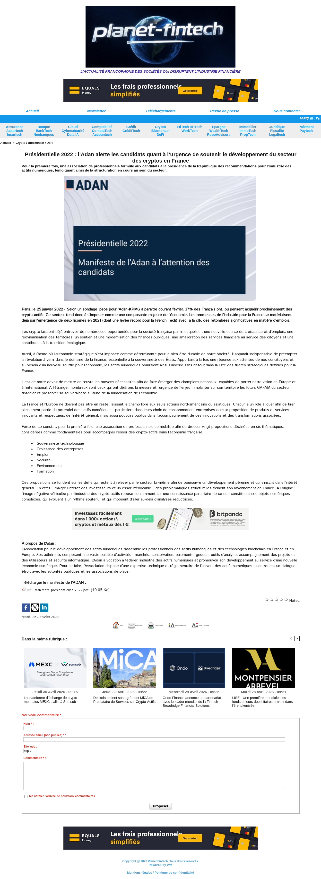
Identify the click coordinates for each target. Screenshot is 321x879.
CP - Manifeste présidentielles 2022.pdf (61, 589)
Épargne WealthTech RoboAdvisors (218, 131)
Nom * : (28, 722)
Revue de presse (224, 111)
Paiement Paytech (306, 129)
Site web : (30, 745)
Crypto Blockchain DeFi (160, 131)
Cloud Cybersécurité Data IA (72, 131)
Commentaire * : (34, 756)
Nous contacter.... (289, 111)
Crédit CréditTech (131, 129)
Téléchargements (160, 111)
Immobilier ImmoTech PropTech (248, 131)
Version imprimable (135, 623)
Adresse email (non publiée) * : (44, 733)
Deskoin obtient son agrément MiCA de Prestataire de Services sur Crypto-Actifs (119, 698)
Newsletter (96, 111)
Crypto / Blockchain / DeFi (30, 142)
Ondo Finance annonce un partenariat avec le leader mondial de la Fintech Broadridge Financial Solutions (192, 700)
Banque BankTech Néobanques (44, 131)
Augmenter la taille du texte (189, 623)
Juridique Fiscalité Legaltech (277, 131)
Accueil (32, 111)
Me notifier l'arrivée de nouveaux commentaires (62, 795)
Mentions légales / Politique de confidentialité (160, 870)
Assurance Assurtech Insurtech (14, 131)
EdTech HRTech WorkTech (189, 129)
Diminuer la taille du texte (248, 623)
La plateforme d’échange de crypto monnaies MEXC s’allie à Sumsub (53, 698)
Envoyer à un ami (92, 623)
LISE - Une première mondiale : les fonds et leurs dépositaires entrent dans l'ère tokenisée (262, 698)
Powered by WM (160, 863)
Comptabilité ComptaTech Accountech (102, 131)
